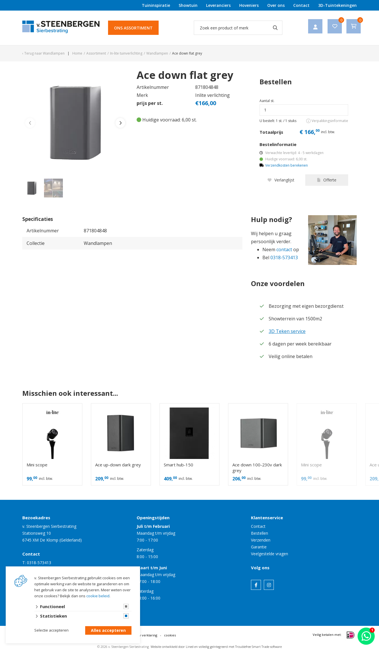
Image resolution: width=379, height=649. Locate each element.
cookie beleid (97, 595)
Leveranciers (218, 5)
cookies (170, 635)
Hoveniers (249, 5)
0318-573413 (284, 257)
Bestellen (259, 533)
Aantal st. (267, 100)
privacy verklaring (143, 635)
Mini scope (37, 465)
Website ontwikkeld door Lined (172, 646)
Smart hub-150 (178, 465)
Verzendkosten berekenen (286, 165)
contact (284, 249)
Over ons (276, 5)
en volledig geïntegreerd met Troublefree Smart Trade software (238, 646)
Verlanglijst (281, 180)
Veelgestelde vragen (269, 553)
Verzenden (260, 540)
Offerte (326, 180)
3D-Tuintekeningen (337, 5)
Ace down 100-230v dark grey (257, 467)
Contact (301, 5)
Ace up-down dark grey (118, 465)
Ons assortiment (133, 28)
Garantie (259, 547)
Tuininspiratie (156, 5)
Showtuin (188, 5)
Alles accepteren (108, 630)
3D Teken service (287, 331)
